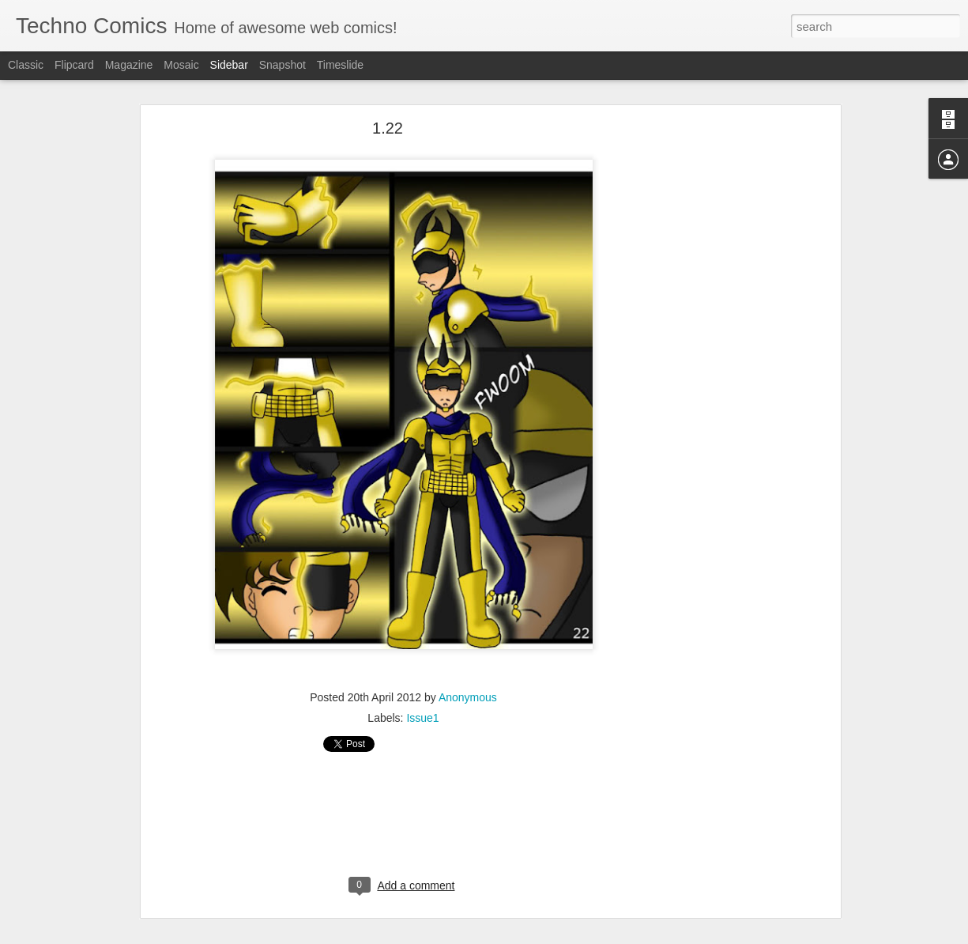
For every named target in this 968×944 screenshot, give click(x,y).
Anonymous (468, 684)
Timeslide (340, 65)
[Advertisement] (700, 363)
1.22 (387, 114)
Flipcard (74, 65)
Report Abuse (579, 935)
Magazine (129, 65)
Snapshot (282, 65)
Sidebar (229, 65)
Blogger (533, 935)
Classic (25, 65)
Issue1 (422, 705)
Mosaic (181, 65)
